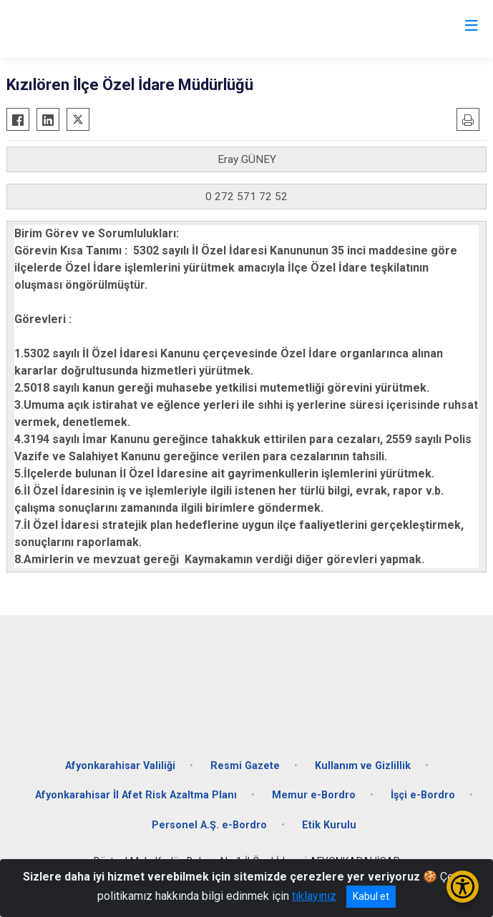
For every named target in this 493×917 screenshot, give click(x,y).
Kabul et (371, 896)
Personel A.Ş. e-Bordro (209, 825)
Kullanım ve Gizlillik (363, 766)
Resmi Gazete (245, 766)
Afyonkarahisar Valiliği (120, 766)
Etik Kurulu (329, 825)
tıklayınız (314, 896)
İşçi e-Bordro (423, 795)
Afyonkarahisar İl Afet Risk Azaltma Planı (136, 795)
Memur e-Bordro (314, 795)
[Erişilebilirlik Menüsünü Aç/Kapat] (462, 887)
